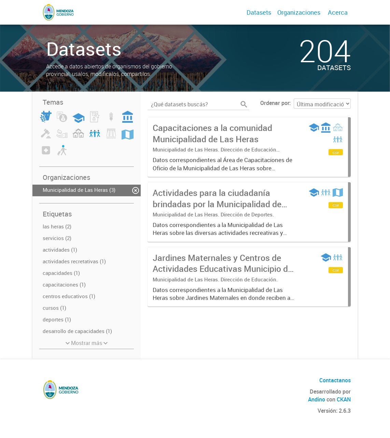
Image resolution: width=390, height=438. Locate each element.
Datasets (259, 12)
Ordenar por (274, 102)
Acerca (338, 12)
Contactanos (335, 380)
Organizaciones (298, 12)
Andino (316, 399)
